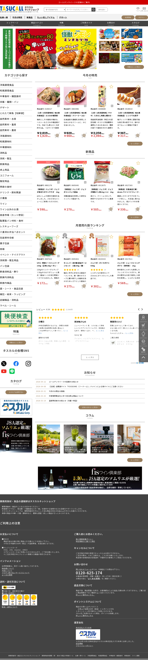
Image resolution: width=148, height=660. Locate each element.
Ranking (90, 228)
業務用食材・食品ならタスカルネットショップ (24, 656)
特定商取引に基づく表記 (85, 541)
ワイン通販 (136, 656)
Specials (16, 334)
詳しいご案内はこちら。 (85, 595)
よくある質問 (7, 575)
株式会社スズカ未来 (83, 627)
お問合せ (111, 22)
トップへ (143, 360)
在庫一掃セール (80, 656)
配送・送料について (9, 607)
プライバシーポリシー (84, 645)
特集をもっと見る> (134, 67)
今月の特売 (17, 17)
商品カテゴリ (37, 22)
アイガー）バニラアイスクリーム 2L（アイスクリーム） (125, 340)
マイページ (143, 319)
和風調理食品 (102, 656)
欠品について (7, 570)
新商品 (30, 17)
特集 (62, 22)
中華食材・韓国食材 (116, 656)
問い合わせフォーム (83, 569)
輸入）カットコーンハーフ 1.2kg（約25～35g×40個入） (57, 343)
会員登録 (128, 17)
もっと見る (90, 357)
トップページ (12, 22)
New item (90, 154)
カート (143, 327)
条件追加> (101, 10)
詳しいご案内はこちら (84, 615)
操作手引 (143, 352)
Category (16, 78)
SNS (16, 353)
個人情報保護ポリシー (84, 539)
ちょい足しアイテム (46, 17)
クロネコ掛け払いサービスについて (16, 572)
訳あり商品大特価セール (65, 656)
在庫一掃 (4, 17)
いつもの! (143, 344)
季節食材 (127, 656)
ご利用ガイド (86, 22)
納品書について (8, 568)
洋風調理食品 (92, 656)
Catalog (16, 384)
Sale (90, 78)
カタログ (136, 22)
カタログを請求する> (16, 392)
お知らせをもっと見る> (90, 407)
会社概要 (79, 643)
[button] (138, 309)
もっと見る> (135, 143)
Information (90, 375)
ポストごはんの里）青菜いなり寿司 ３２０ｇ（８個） (90, 342)
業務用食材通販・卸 (48, 656)
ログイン (142, 17)
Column (90, 418)
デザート (63, 17)
